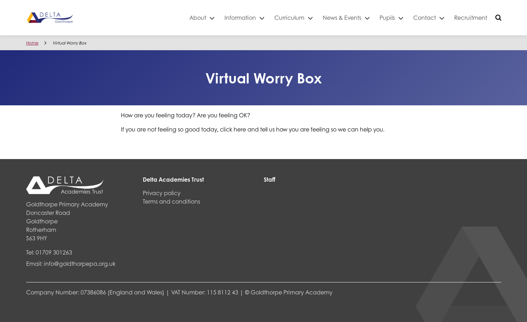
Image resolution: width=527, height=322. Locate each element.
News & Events (342, 17)
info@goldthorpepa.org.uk (80, 263)
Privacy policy (162, 193)
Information (240, 17)
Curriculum (289, 17)
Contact (424, 17)
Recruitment (470, 17)
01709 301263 (54, 252)
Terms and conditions (171, 201)
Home (32, 43)
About (197, 17)
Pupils (387, 17)
